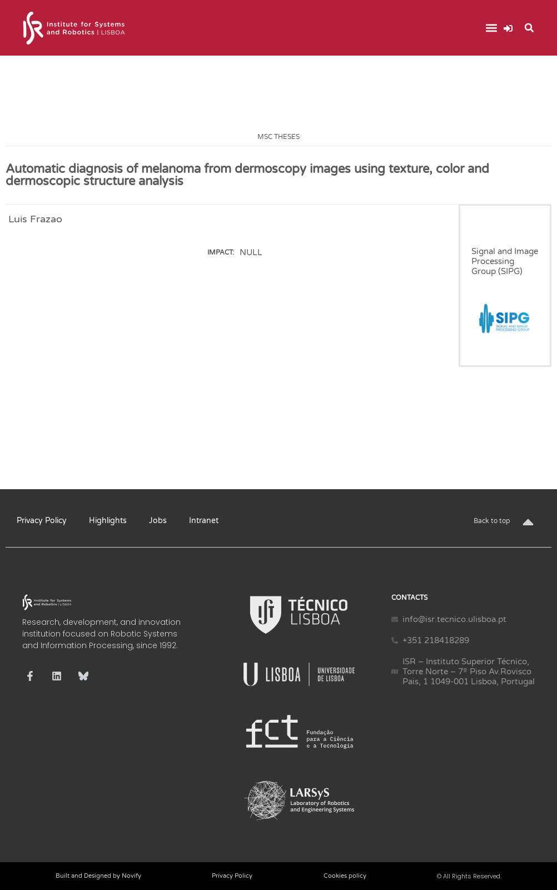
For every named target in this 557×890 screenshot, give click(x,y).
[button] (492, 28)
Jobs (158, 520)
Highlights (108, 520)
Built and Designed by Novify (98, 875)
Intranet (203, 520)
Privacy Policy (42, 520)
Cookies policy (345, 875)
